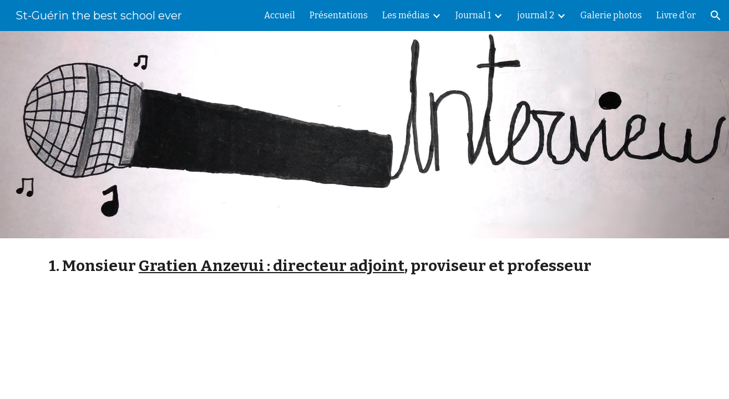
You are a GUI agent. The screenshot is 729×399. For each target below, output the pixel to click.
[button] (715, 15)
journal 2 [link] (535, 15)
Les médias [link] (405, 15)
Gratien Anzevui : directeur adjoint (271, 266)
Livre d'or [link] (676, 15)
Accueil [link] (279, 15)
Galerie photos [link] (611, 15)
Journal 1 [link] (473, 15)
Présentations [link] (339, 15)
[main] (364, 266)
